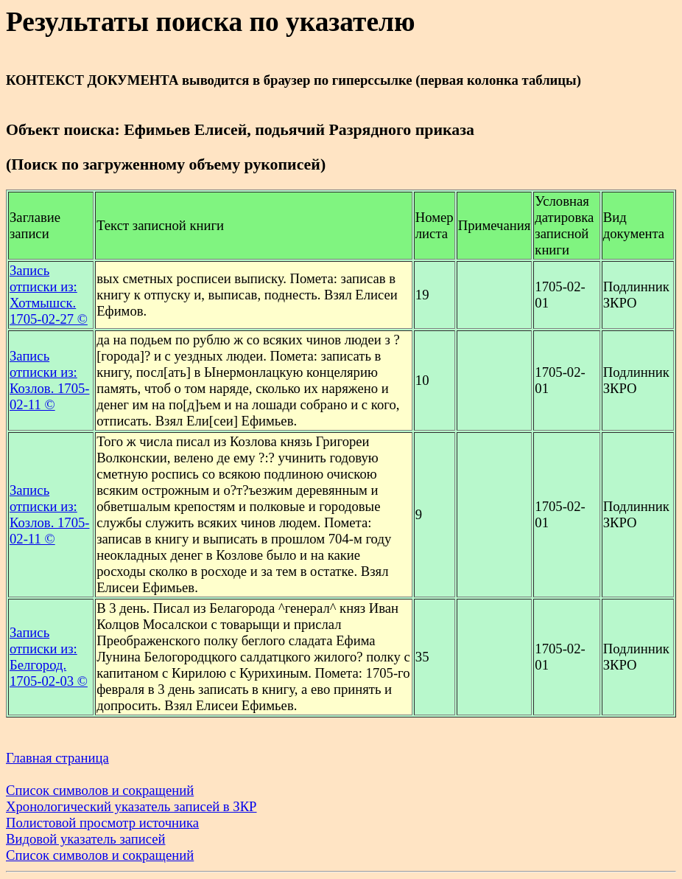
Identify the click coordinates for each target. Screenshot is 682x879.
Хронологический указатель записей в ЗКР (131, 806)
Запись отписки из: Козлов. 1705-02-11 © (50, 380)
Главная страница (57, 757)
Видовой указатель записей (86, 839)
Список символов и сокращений (100, 790)
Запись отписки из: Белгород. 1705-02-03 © (49, 657)
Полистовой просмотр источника (102, 822)
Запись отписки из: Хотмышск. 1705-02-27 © (49, 295)
